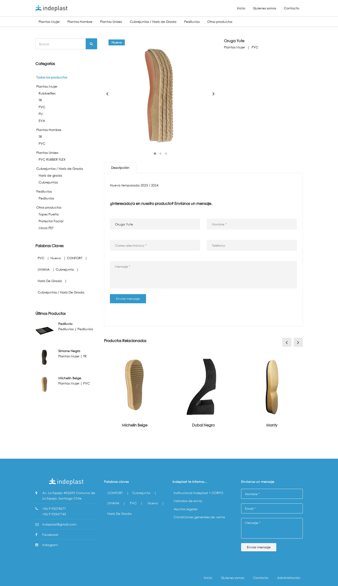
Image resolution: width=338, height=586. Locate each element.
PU (41, 114)
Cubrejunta (65, 269)
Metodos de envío (188, 501)
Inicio (241, 8)
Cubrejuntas (48, 182)
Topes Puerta (49, 214)
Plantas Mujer (49, 21)
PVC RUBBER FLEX (52, 159)
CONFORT (74, 258)
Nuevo (56, 258)
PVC (42, 107)
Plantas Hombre (79, 21)
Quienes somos (264, 8)
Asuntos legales (185, 509)
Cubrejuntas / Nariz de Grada (153, 21)
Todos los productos (51, 77)
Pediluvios (192, 21)
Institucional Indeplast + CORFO (198, 493)
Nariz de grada (50, 175)
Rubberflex (47, 93)
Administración (289, 578)
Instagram (50, 545)
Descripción (120, 167)
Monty (271, 425)
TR (40, 100)
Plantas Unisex (111, 21)
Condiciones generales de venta (199, 517)
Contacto (291, 8)
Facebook (50, 534)
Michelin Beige (134, 425)
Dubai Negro (203, 425)
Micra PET (46, 228)
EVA (42, 120)
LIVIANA (44, 269)
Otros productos (219, 21)
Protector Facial (51, 221)
